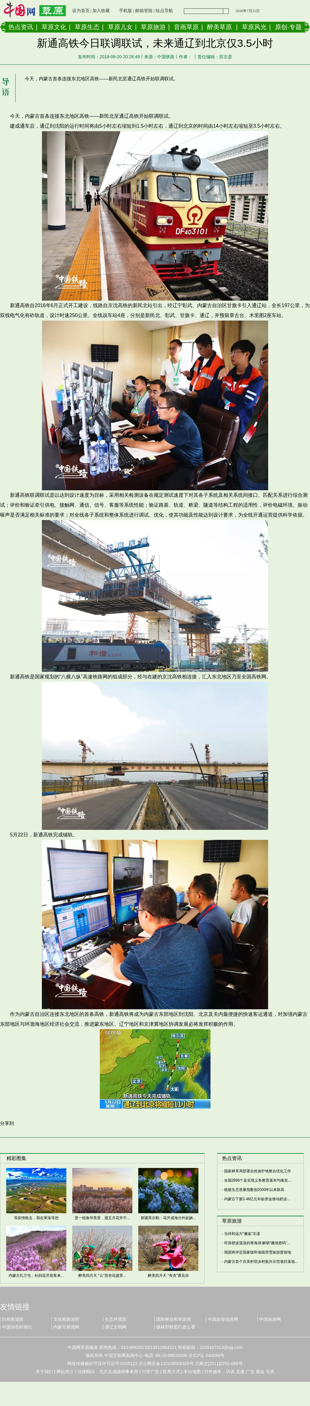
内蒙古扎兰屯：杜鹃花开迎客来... (36, 1275)
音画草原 (186, 27)
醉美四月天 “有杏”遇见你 (168, 1275)
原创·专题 (288, 27)
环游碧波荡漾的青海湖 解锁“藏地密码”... (257, 1243)
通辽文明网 (115, 1326)
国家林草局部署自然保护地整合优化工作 (257, 1171)
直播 (240, 1371)
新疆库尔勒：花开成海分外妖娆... (168, 1218)
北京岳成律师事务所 (118, 1371)
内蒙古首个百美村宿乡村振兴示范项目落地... (261, 1261)
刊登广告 (150, 1371)
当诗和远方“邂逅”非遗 (242, 1234)
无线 (270, 1371)
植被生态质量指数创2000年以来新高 (254, 1190)
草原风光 (254, 27)
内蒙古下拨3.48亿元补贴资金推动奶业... (257, 1199)
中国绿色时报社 (17, 1326)
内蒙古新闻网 (66, 1326)
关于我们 (44, 1371)
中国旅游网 (270, 1319)
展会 (260, 1371)
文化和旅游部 (66, 1319)
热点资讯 (20, 27)
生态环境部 (115, 1319)
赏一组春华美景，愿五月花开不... (102, 1218)
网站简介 (65, 1371)
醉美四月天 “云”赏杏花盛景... (102, 1275)
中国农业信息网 (223, 1319)
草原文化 (54, 27)
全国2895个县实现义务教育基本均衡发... (257, 1180)
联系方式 (171, 1371)
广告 (250, 1371)
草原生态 (87, 27)
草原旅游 (153, 27)
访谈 (230, 1371)
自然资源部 (13, 1319)
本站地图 (192, 1371)
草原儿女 (120, 27)
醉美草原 (219, 27)
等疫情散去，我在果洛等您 (36, 1218)
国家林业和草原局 (173, 1319)
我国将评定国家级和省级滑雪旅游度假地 (257, 1252)
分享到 (7, 1123)
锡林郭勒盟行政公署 (175, 1326)
